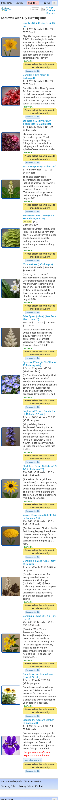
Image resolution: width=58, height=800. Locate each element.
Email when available (32, 760)
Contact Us (41, 786)
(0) (46, 3)
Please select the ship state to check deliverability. (39, 66)
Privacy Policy (26, 786)
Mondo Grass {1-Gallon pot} (38, 264)
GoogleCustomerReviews (51, 10)
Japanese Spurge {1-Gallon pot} (39, 166)
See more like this (32, 71)
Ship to (32, 3)
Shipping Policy (9, 786)
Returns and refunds (11, 781)
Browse (21, 3)
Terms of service (32, 781)
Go (43, 9)
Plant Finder (7, 3)
